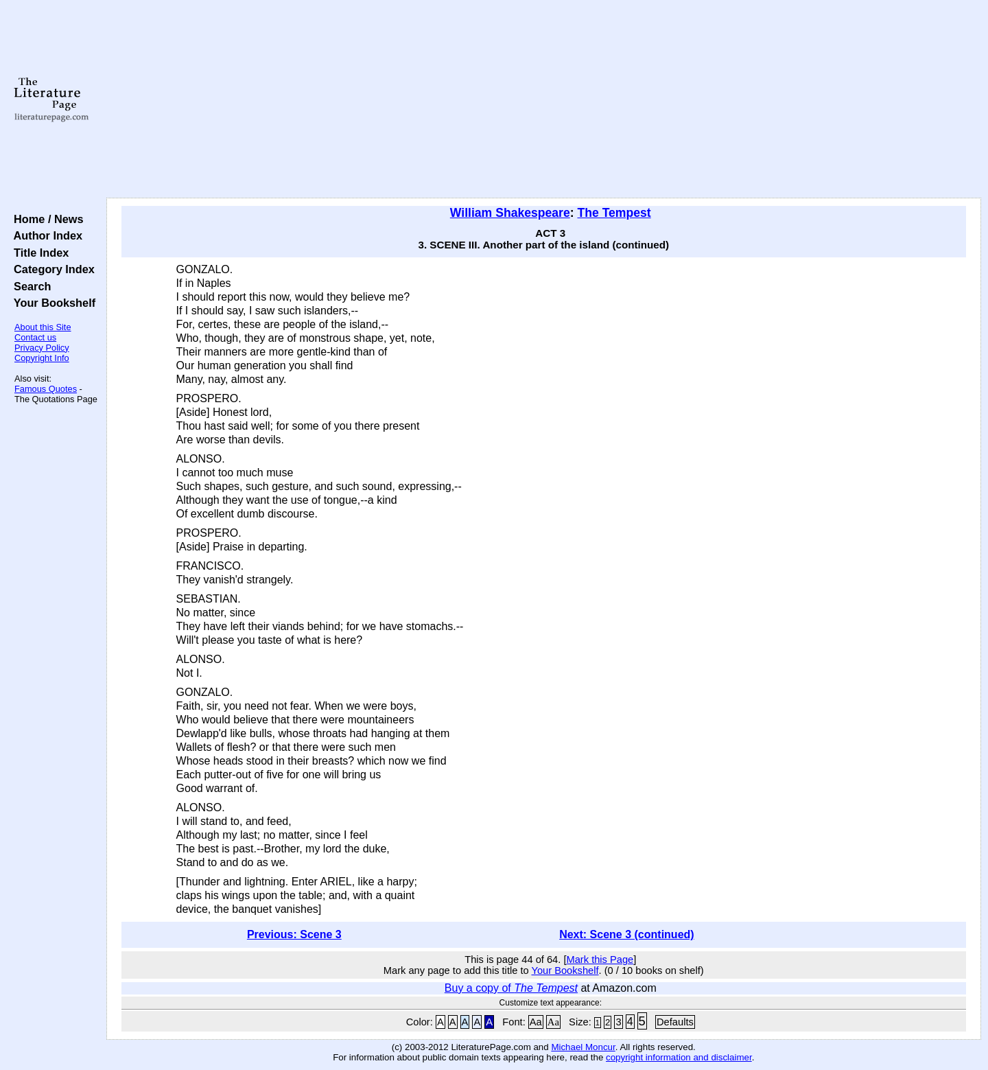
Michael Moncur (583, 1047)
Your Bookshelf (51, 302)
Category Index (51, 269)
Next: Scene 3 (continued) (626, 934)
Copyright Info (41, 358)
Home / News (46, 219)
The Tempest (613, 213)
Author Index (45, 235)
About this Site (42, 327)
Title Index (38, 252)
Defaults (675, 1021)
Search (29, 286)
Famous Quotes (45, 389)
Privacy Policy (41, 347)
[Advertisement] (543, 99)
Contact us (35, 337)
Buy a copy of (511, 988)
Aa (536, 1021)
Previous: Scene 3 (294, 934)
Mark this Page (599, 959)
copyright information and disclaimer (679, 1057)
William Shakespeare (510, 213)
